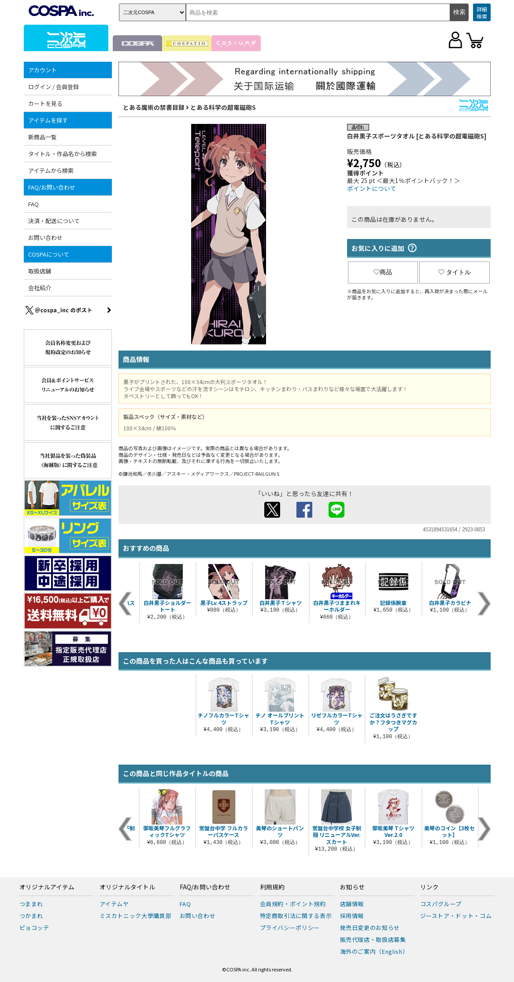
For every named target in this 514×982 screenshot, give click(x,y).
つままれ (31, 904)
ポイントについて (371, 188)
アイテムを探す (48, 120)
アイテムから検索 (51, 170)
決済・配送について (54, 221)
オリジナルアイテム (46, 887)
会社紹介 (39, 288)
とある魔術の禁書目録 (154, 107)
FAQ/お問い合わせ (51, 187)
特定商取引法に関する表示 (296, 915)
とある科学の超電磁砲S (223, 107)
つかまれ (31, 915)
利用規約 (272, 887)
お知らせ (352, 887)
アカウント (42, 70)
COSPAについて (48, 254)
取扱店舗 (39, 271)
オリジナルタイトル (127, 887)
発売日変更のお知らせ (370, 927)
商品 (382, 272)
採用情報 (352, 915)
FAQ (33, 204)
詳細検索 (482, 12)
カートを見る (45, 103)
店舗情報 (352, 904)
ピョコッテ (34, 927)
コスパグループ (441, 904)
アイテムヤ (114, 904)
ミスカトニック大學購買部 (136, 915)
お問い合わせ (45, 237)
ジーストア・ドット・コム (456, 915)
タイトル (454, 272)
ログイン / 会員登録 (53, 86)
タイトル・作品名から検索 (62, 153)
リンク (429, 887)
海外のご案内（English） (374, 951)
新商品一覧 (42, 137)
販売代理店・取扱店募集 (373, 939)
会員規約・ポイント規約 (293, 904)
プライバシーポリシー (290, 927)
